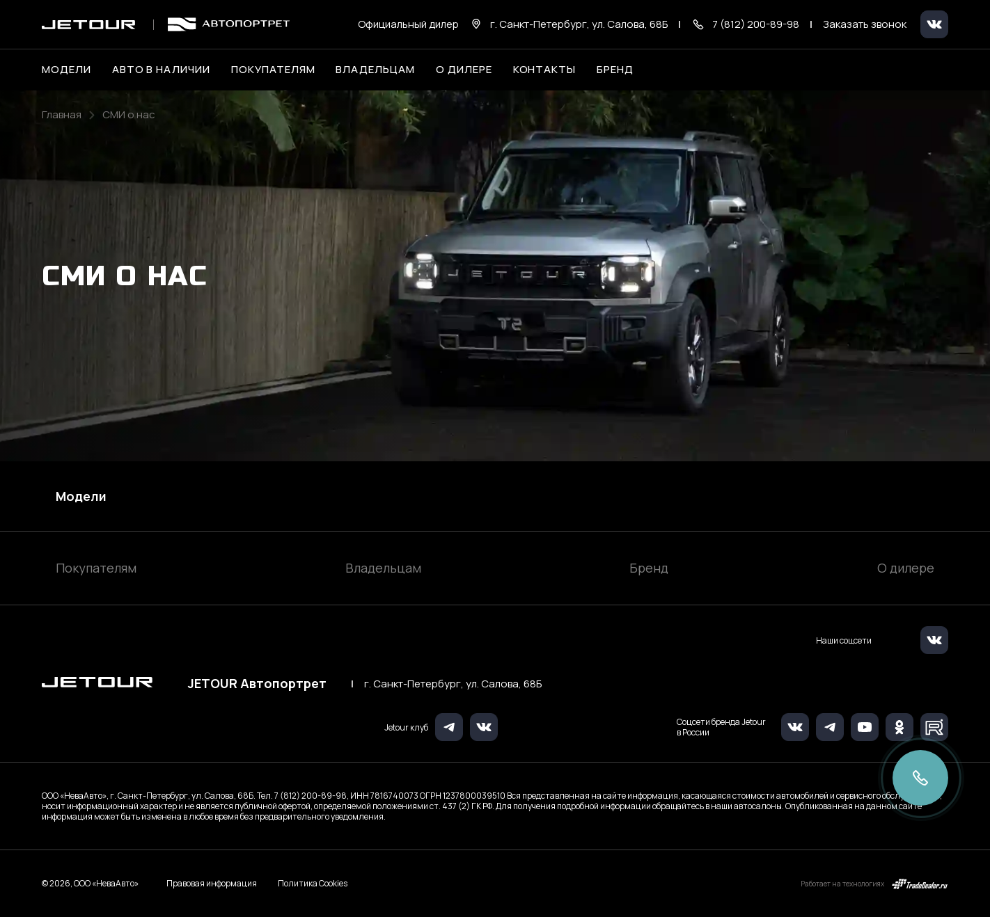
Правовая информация (211, 883)
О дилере (464, 70)
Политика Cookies (312, 883)
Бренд (648, 567)
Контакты (544, 70)
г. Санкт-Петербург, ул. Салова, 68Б (453, 684)
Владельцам (383, 567)
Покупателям (96, 567)
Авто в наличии (161, 70)
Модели (81, 496)
